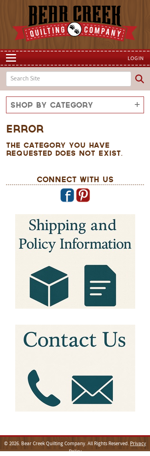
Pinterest (83, 195)
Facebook (67, 195)
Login (136, 59)
